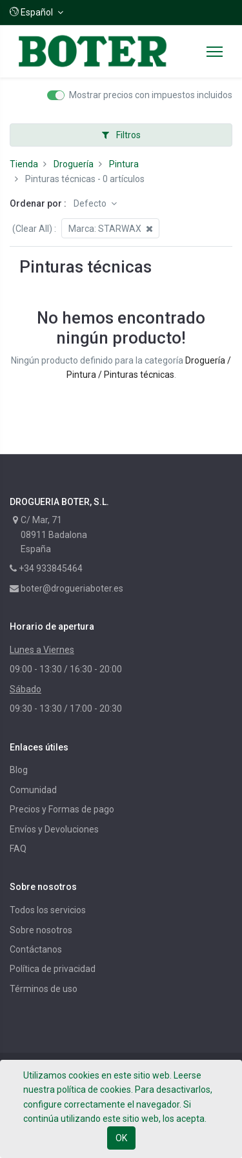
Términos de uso (43, 989)
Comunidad (33, 790)
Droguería (74, 164)
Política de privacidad (53, 969)
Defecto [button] (91, 203)
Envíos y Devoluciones (54, 829)
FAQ (18, 848)
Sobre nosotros (41, 930)
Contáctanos (36, 949)
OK (121, 1138)
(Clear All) (32, 228)
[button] (36, 12)
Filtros (121, 135)
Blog (19, 770)
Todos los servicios (48, 910)
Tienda (24, 164)
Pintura (124, 164)
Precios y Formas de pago (62, 809)
